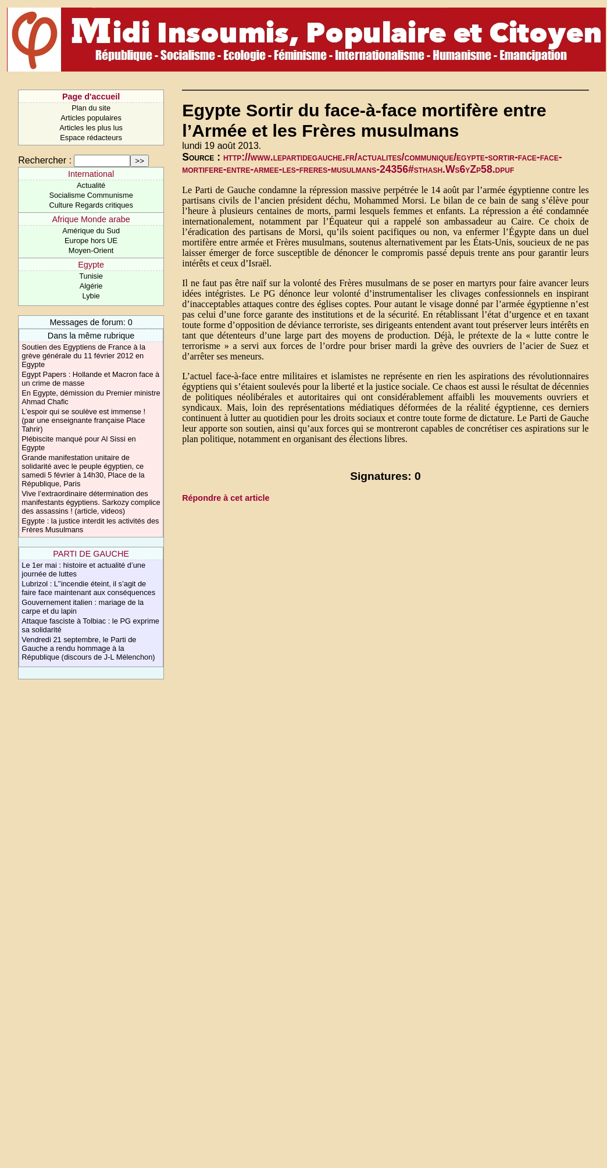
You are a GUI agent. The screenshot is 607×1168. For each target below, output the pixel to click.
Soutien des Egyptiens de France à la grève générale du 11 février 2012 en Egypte (83, 356)
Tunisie (91, 276)
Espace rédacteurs (91, 137)
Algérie (91, 286)
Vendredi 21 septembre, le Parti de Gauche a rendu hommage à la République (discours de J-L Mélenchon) (88, 648)
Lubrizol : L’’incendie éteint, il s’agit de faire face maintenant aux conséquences (88, 588)
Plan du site (91, 108)
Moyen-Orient (91, 250)
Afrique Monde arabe (91, 219)
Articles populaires (91, 117)
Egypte (91, 264)
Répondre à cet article (225, 498)
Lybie (91, 295)
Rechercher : (45, 160)
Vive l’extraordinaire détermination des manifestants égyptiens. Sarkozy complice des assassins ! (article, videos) (91, 502)
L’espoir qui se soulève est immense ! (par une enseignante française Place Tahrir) (83, 420)
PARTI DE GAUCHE (91, 553)
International (91, 174)
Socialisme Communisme (91, 195)
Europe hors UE (91, 240)
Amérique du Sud (91, 230)
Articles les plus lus (91, 127)
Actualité (91, 185)
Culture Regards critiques (91, 205)
